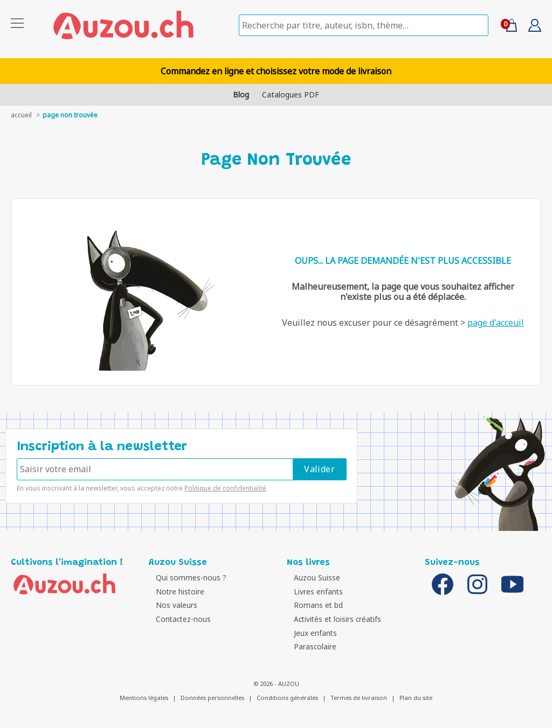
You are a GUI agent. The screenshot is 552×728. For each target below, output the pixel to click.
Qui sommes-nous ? (186, 577)
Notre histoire (175, 591)
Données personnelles (212, 698)
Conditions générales (287, 698)
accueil (21, 115)
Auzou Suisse (312, 577)
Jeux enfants (311, 633)
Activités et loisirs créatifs (333, 619)
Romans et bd (314, 605)
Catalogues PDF (290, 94)
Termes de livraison (358, 698)
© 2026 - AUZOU (276, 684)
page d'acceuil (495, 322)
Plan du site (415, 698)
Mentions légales (144, 698)
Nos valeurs (172, 605)
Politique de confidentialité (225, 488)
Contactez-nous (178, 619)
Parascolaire (310, 646)
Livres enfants (314, 591)
